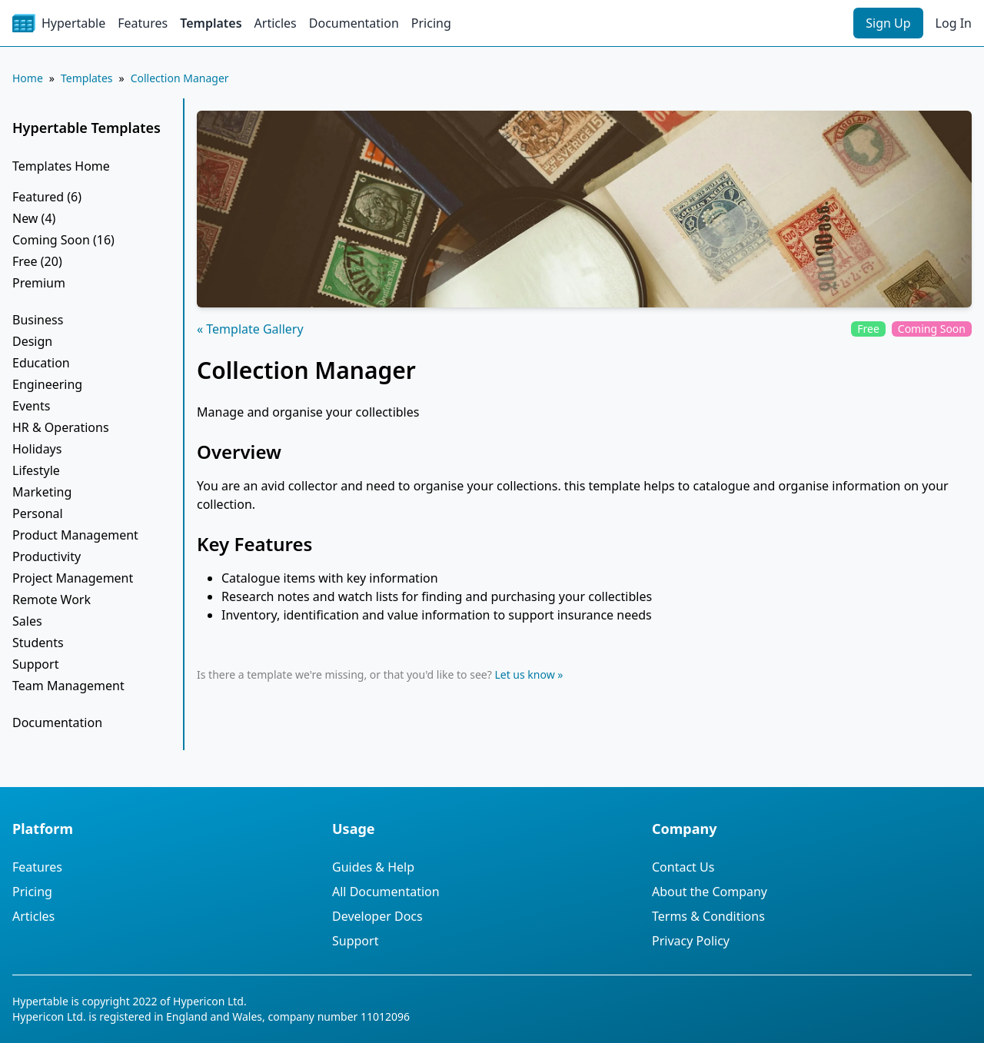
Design (32, 341)
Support (35, 664)
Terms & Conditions (708, 916)
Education (41, 362)
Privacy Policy (691, 940)
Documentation (354, 23)
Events (31, 405)
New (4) (33, 218)
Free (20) (37, 261)
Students (38, 642)
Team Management (68, 685)
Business (37, 319)
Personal (37, 513)
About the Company (709, 891)
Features (143, 23)
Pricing (431, 23)
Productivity (46, 556)
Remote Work (51, 599)
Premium (38, 282)
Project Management (72, 578)
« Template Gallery (250, 329)
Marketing (41, 491)
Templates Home (61, 166)
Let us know (524, 674)
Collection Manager (180, 78)
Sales (27, 621)
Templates (210, 23)
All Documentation (386, 891)
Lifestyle (36, 470)
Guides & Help (373, 867)
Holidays (37, 448)
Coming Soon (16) (63, 239)
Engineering (47, 384)
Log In (954, 23)
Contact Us (683, 867)
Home (27, 78)
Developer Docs (377, 916)
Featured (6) (46, 196)
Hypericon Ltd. (210, 1001)
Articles (275, 23)
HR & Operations (60, 427)
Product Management (75, 534)
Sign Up (888, 23)
